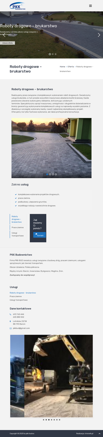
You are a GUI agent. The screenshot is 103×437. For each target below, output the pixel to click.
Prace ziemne (18, 227)
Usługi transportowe (18, 234)
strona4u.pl (89, 434)
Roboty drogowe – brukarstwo (17, 219)
